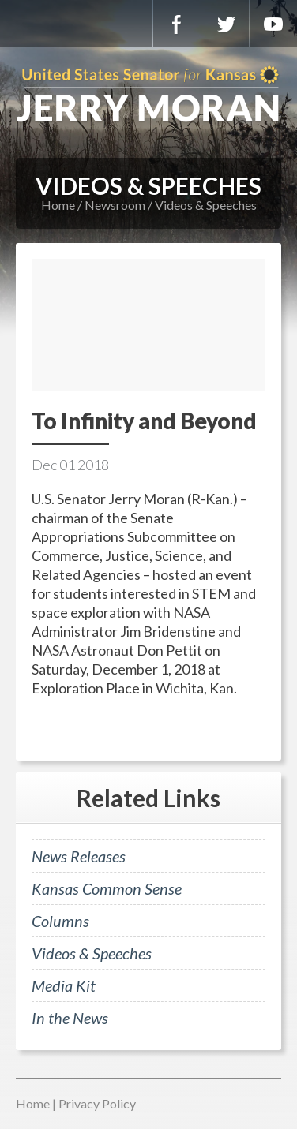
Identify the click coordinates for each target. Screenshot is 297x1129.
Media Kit (64, 985)
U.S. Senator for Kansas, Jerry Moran (148, 94)
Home (58, 204)
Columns (60, 920)
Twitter (225, 23)
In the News (70, 1017)
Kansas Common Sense (107, 888)
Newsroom (115, 204)
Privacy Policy (97, 1103)
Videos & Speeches (206, 204)
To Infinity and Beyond (144, 420)
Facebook (177, 23)
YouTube (273, 23)
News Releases (79, 856)
